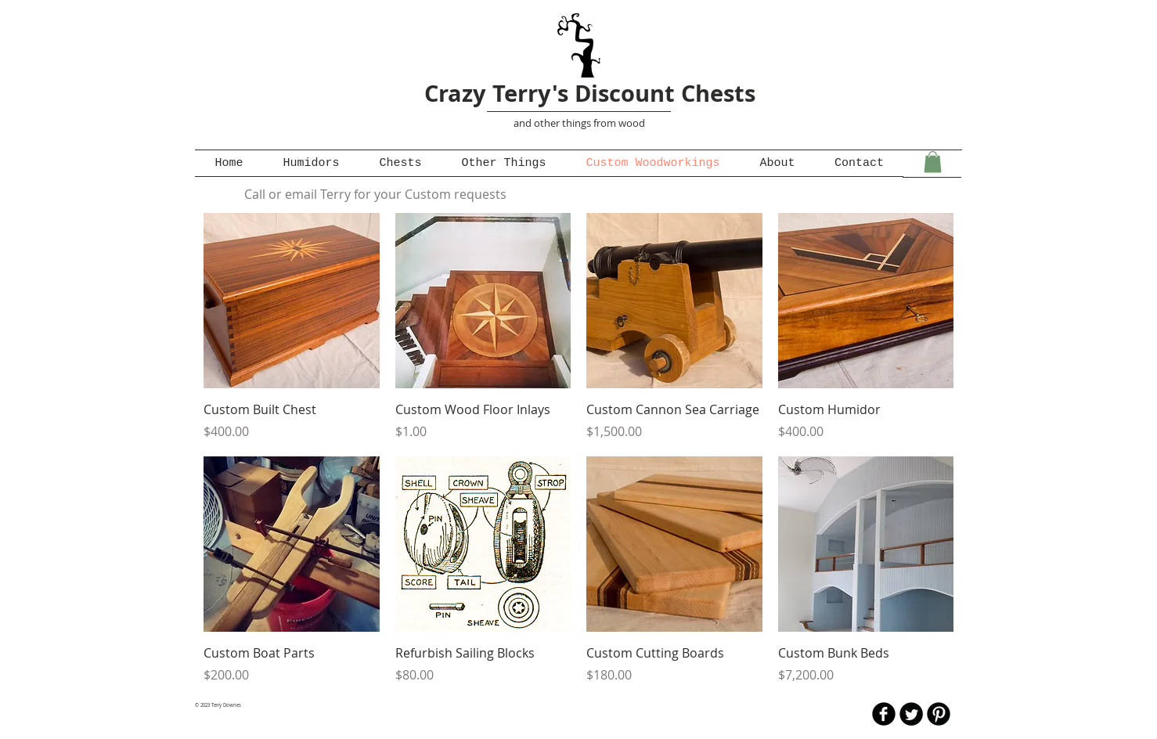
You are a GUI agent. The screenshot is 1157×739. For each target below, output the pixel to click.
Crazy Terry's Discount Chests (589, 93)
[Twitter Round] (911, 714)
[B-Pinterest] (938, 714)
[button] (933, 161)
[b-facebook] (884, 714)
